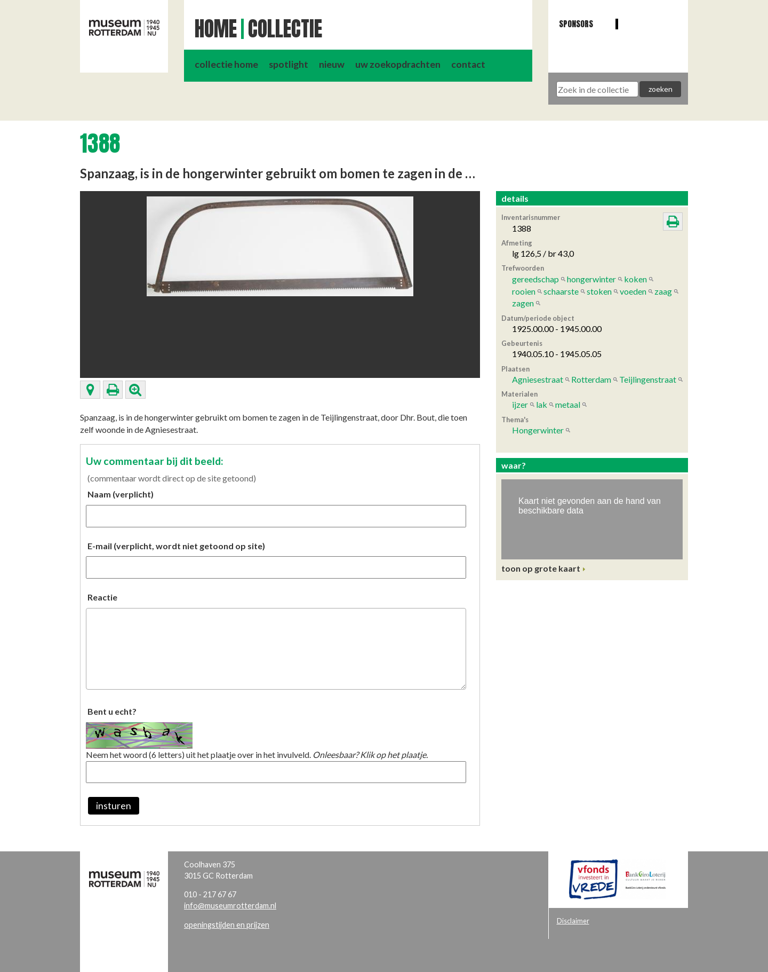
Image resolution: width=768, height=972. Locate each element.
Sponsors (576, 24)
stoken (599, 291)
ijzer (520, 404)
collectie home (226, 64)
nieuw (332, 64)
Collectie (285, 28)
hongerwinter (591, 279)
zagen (523, 303)
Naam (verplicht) (120, 494)
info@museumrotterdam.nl (230, 905)
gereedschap (535, 279)
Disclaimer (573, 920)
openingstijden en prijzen (226, 924)
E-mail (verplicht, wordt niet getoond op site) (176, 546)
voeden (633, 291)
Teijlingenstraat (647, 379)
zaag (663, 291)
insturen (113, 805)
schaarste (561, 291)
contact (468, 64)
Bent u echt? (112, 711)
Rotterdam (591, 379)
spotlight (288, 64)
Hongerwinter (538, 430)
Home (216, 28)
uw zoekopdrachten (398, 64)
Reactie (102, 597)
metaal (567, 404)
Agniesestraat (537, 379)
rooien (523, 291)
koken (635, 279)
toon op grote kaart (540, 568)
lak (541, 404)
